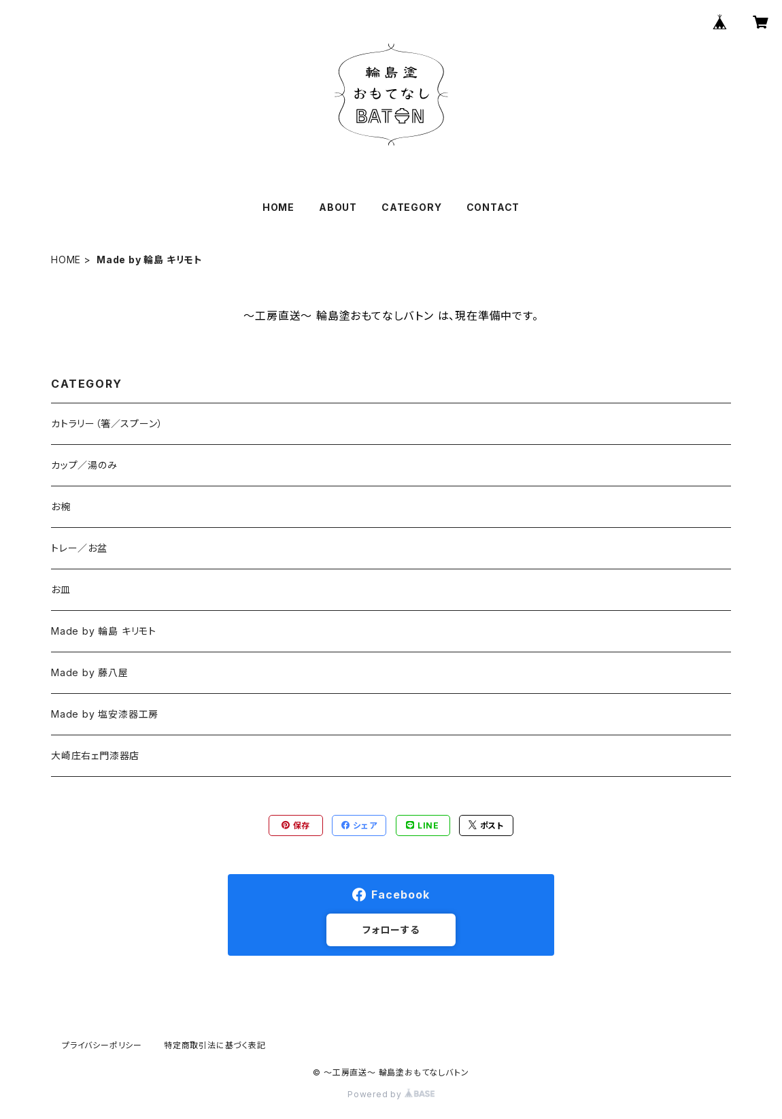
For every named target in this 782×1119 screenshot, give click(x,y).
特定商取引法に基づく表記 (215, 1045)
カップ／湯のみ (84, 465)
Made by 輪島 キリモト (103, 631)
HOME (278, 207)
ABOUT (338, 207)
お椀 (61, 506)
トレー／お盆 (79, 548)
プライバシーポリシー (102, 1045)
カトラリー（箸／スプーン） (107, 423)
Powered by (391, 1094)
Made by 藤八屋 (90, 672)
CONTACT (493, 207)
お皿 (61, 589)
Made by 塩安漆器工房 (104, 714)
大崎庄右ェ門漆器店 (95, 755)
